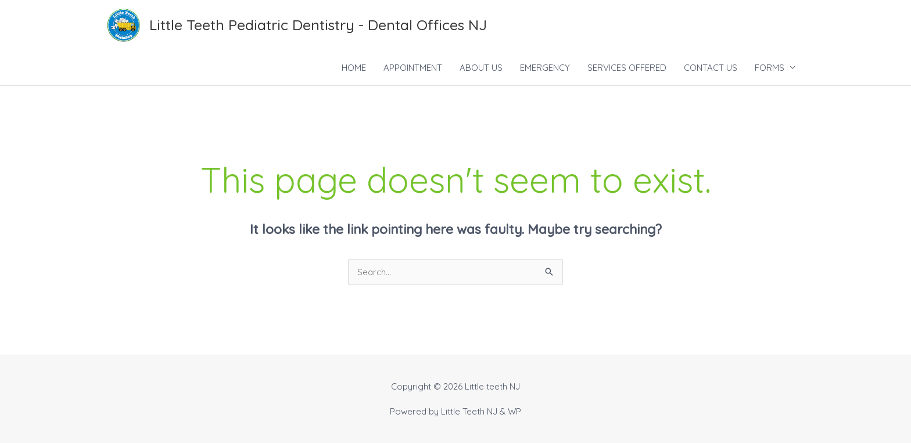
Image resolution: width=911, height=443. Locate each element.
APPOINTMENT (412, 67)
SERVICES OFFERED (626, 67)
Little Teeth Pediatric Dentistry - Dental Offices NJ (318, 25)
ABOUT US (481, 67)
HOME (354, 67)
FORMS (769, 67)
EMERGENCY (545, 67)
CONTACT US (710, 67)
